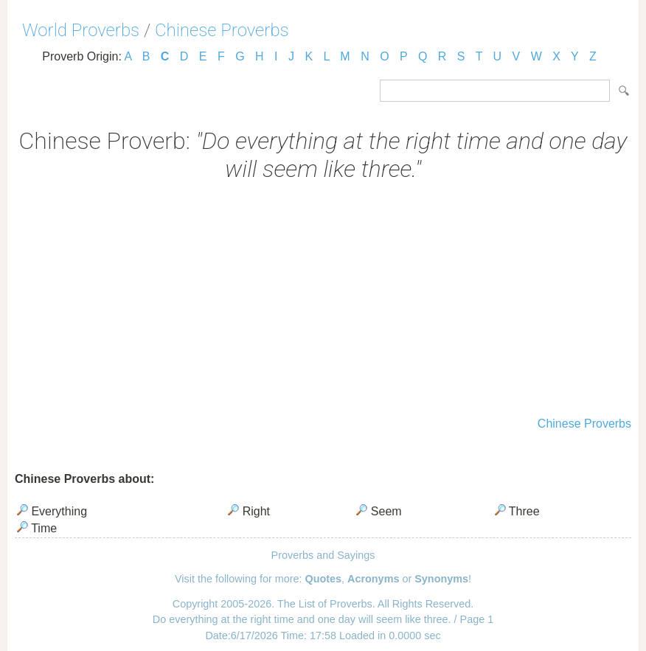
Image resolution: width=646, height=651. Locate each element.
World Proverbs (80, 30)
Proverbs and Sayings (323, 555)
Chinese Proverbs (222, 30)
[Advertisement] (323, 301)
